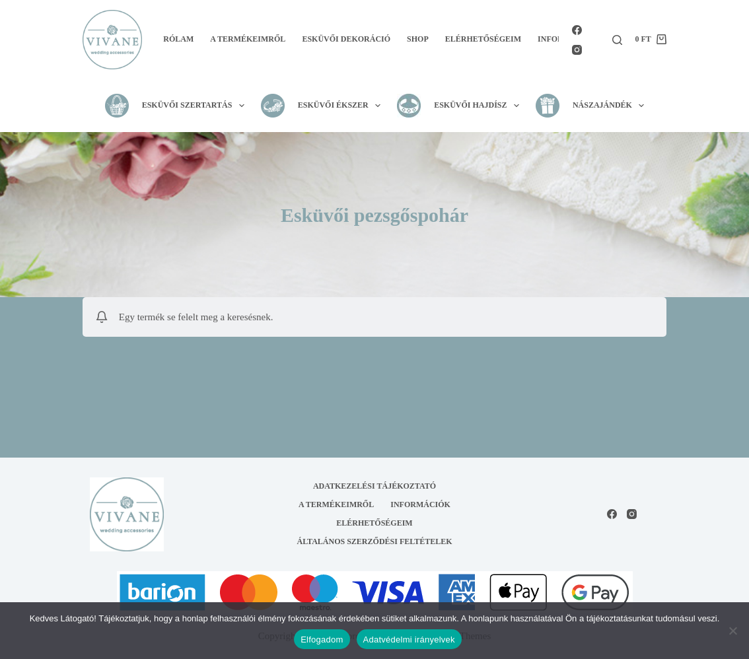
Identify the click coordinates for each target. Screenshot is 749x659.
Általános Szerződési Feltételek (374, 541)
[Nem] (732, 630)
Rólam (178, 39)
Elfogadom (322, 639)
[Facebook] (577, 30)
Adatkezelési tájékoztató (374, 486)
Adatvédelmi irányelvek (409, 639)
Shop (418, 39)
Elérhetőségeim (483, 39)
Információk (420, 504)
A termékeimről (247, 39)
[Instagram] (577, 50)
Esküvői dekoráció (346, 39)
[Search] (617, 40)
